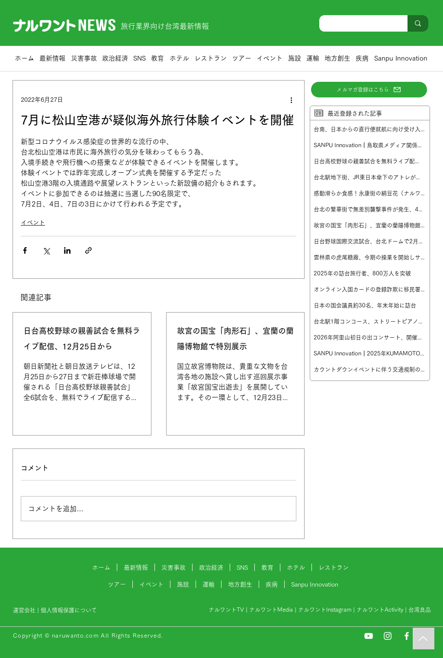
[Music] (423, 638)
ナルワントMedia (271, 610)
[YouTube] (368, 636)
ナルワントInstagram (324, 610)
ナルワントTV (226, 610)
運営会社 (24, 610)
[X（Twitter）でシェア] (46, 250)
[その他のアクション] (291, 99)
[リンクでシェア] (88, 250)
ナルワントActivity (379, 610)
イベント (33, 222)
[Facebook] (406, 636)
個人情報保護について (70, 610)
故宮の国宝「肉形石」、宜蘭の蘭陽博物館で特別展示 (235, 338)
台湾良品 (419, 610)
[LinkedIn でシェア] (67, 250)
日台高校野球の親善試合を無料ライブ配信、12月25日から (81, 338)
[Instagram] (387, 636)
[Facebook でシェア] (25, 250)
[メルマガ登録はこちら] (369, 89)
